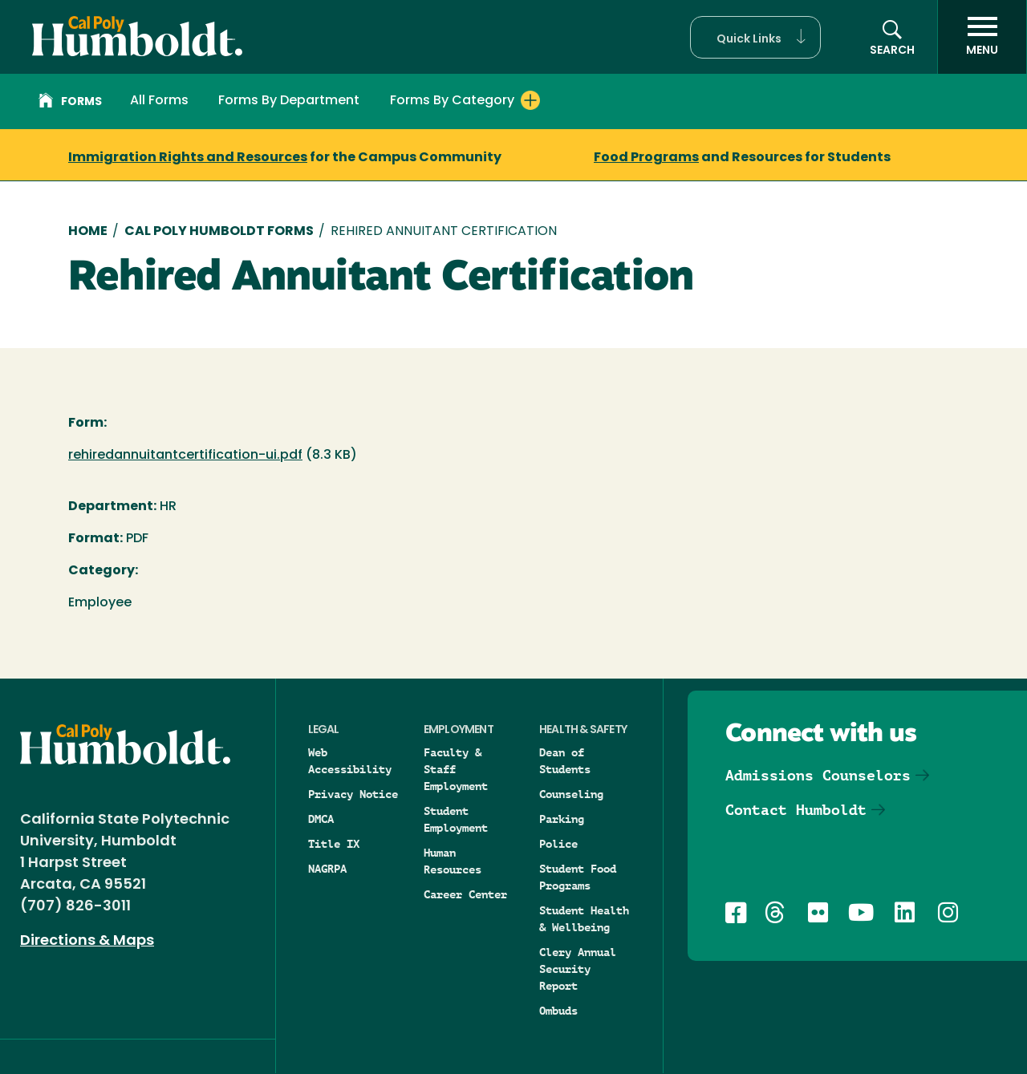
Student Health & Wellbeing (584, 919)
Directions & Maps (87, 941)
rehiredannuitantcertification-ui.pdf (185, 455)
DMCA (321, 819)
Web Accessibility (350, 761)
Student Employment (456, 819)
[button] (755, 37)
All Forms (159, 101)
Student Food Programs (577, 877)
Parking (561, 819)
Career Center (465, 894)
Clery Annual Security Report (577, 969)
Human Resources (452, 861)
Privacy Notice (353, 794)
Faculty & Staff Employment (456, 769)
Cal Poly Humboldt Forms (219, 231)
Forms (70, 103)
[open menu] (982, 37)
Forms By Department (288, 101)
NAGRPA (327, 868)
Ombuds (558, 1010)
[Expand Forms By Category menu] (530, 100)
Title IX (333, 843)
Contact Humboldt (796, 809)
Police (558, 843)
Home (88, 231)
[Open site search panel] (892, 37)
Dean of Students (565, 761)
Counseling (571, 794)
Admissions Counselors (818, 775)
